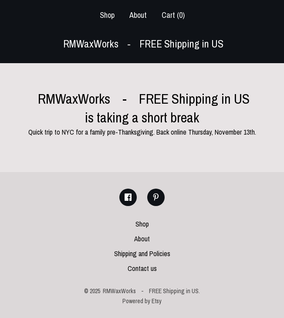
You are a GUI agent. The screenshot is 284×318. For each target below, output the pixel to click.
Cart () (173, 15)
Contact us (142, 268)
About (138, 15)
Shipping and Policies (142, 253)
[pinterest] (156, 197)
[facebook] (128, 197)
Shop (107, 15)
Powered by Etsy (142, 301)
